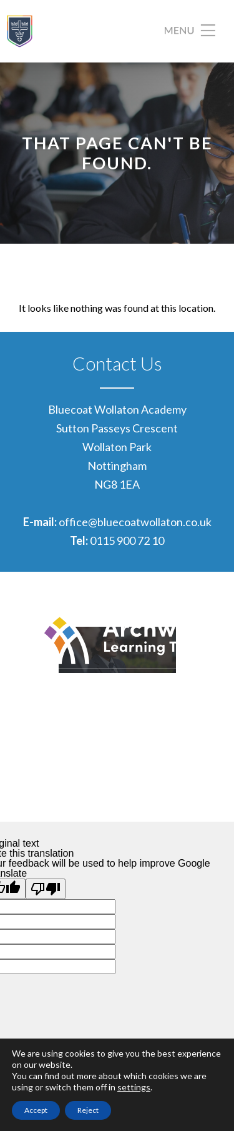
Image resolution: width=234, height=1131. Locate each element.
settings (133, 1087)
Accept (35, 1110)
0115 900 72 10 (127, 540)
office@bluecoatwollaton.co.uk (135, 522)
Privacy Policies (188, 779)
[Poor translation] (46, 889)
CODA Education (185, 798)
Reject (88, 1110)
